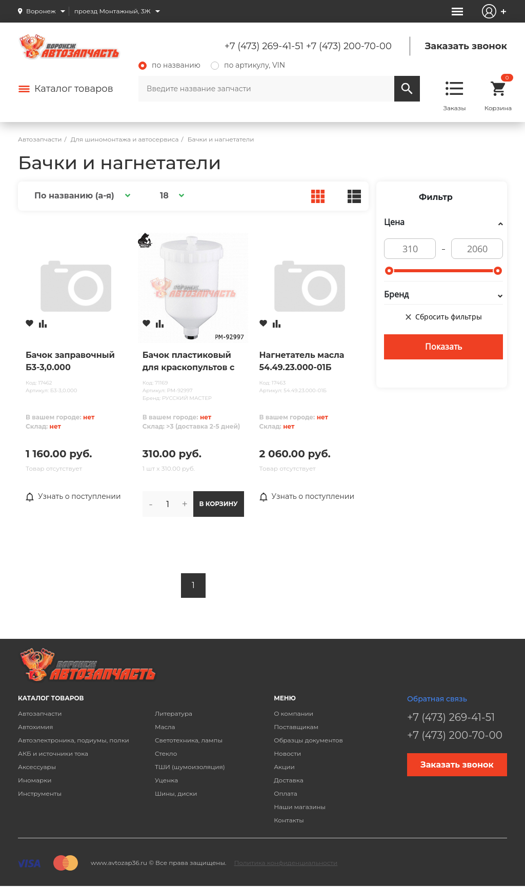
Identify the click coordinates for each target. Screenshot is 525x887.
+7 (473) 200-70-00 (349, 46)
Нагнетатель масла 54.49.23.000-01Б (302, 361)
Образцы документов (308, 740)
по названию (169, 65)
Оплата (285, 793)
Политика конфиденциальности (285, 862)
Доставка (288, 780)
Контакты (289, 820)
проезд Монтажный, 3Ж (112, 11)
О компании (293, 713)
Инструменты (40, 793)
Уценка (166, 780)
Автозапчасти (40, 713)
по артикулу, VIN (248, 65)
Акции (284, 767)
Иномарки (35, 780)
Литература (173, 713)
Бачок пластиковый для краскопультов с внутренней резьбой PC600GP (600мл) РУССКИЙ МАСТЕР (189, 362)
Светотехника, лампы (189, 740)
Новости (287, 753)
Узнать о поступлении (73, 497)
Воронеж (41, 11)
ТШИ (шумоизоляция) (190, 767)
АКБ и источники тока (53, 753)
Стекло (166, 753)
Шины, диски (176, 793)
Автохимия (35, 727)
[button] (81, 196)
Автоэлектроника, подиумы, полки (73, 740)
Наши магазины (300, 807)
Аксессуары (37, 767)
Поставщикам (296, 727)
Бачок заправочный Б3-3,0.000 (70, 361)
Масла (165, 727)
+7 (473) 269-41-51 (264, 46)
